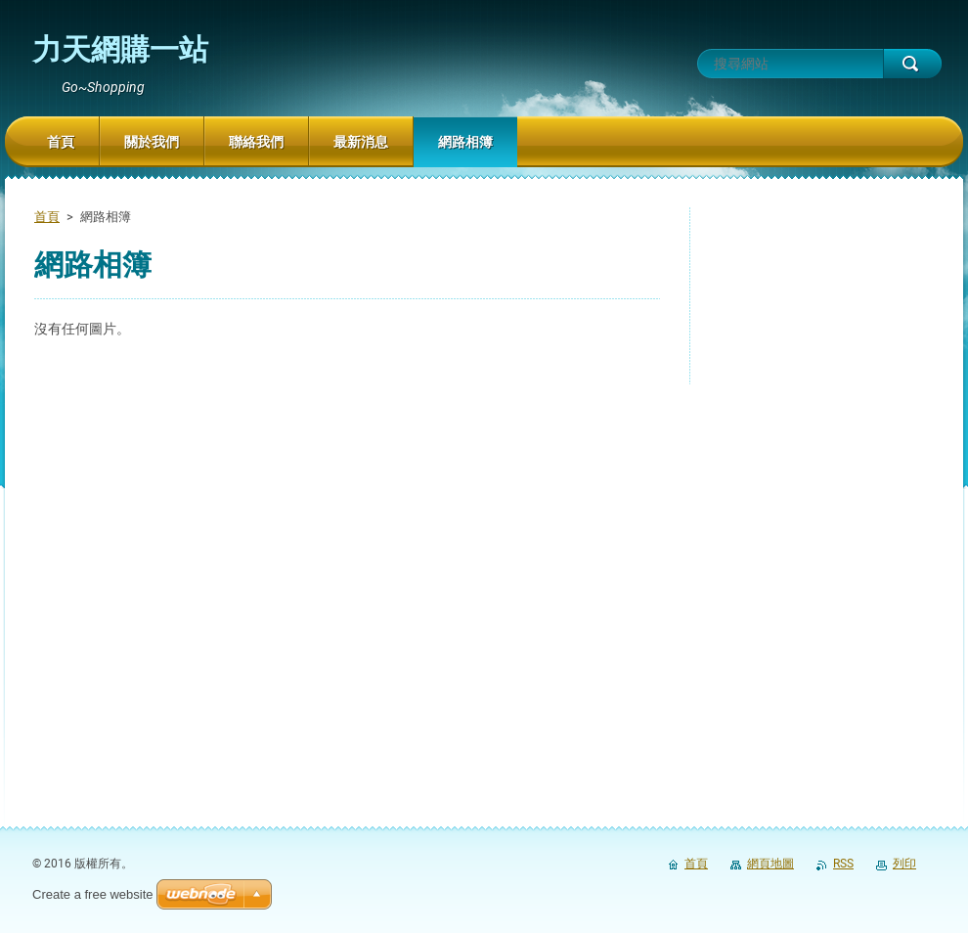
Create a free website (93, 894)
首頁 (47, 216)
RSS (843, 863)
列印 (904, 863)
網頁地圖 (770, 863)
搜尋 (912, 63)
